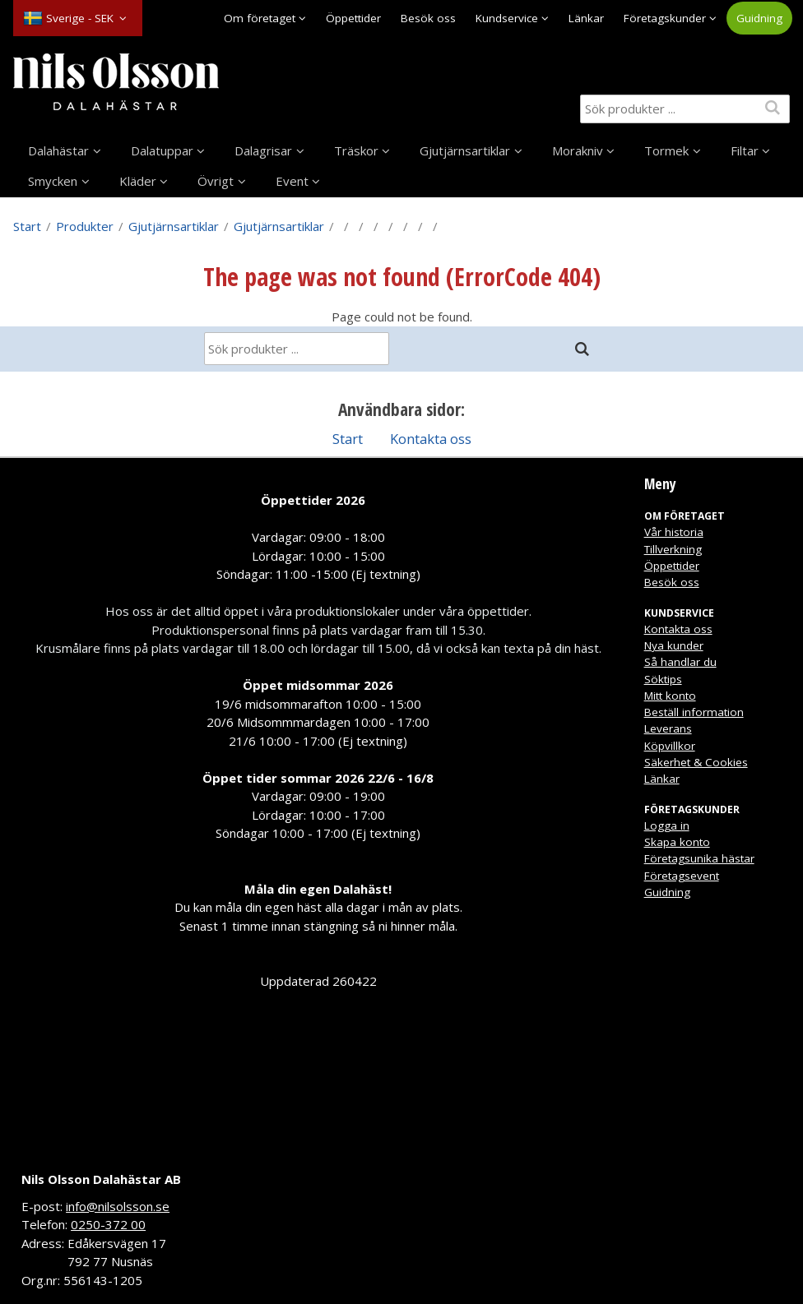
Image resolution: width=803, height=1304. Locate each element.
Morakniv (577, 150)
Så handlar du (680, 661)
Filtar (745, 150)
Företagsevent (681, 875)
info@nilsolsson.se (117, 1206)
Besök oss (428, 18)
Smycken (52, 181)
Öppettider (353, 18)
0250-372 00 (108, 1224)
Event (292, 181)
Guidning (759, 18)
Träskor (356, 150)
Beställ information (694, 712)
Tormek (666, 150)
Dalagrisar (263, 150)
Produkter (85, 226)
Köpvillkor (669, 745)
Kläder (137, 181)
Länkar (586, 18)
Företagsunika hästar (699, 858)
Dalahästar (58, 150)
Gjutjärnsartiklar (465, 150)
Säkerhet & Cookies (696, 762)
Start (27, 226)
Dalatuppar (162, 150)
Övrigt (215, 181)
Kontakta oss (430, 438)
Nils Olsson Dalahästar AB (101, 1179)
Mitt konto (670, 695)
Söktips (663, 679)
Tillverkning (673, 549)
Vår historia (673, 532)
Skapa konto (677, 842)
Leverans (668, 728)
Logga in (666, 825)
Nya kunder (673, 645)
